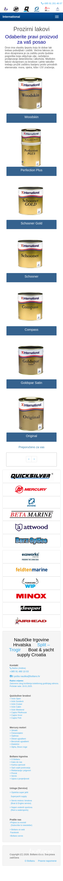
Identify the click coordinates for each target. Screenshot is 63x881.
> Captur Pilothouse (18, 712)
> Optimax (14, 736)
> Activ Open (15, 699)
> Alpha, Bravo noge (18, 747)
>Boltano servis (16, 836)
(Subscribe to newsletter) (21, 825)
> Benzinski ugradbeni (19, 741)
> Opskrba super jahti (19, 792)
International (11, 16)
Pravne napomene (47, 861)
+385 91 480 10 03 (19, 671)
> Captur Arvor (16, 715)
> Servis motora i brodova (21, 800)
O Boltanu (30, 861)
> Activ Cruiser (16, 704)
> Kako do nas (16, 762)
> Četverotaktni (16, 733)
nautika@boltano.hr (30, 676)
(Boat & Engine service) (21, 803)
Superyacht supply (18, 796)
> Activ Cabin (15, 707)
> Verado (13, 730)
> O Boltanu (15, 759)
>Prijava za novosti (18, 822)
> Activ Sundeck (17, 701)
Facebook (14, 832)
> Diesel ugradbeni (18, 739)
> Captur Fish (15, 718)
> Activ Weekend (17, 710)
